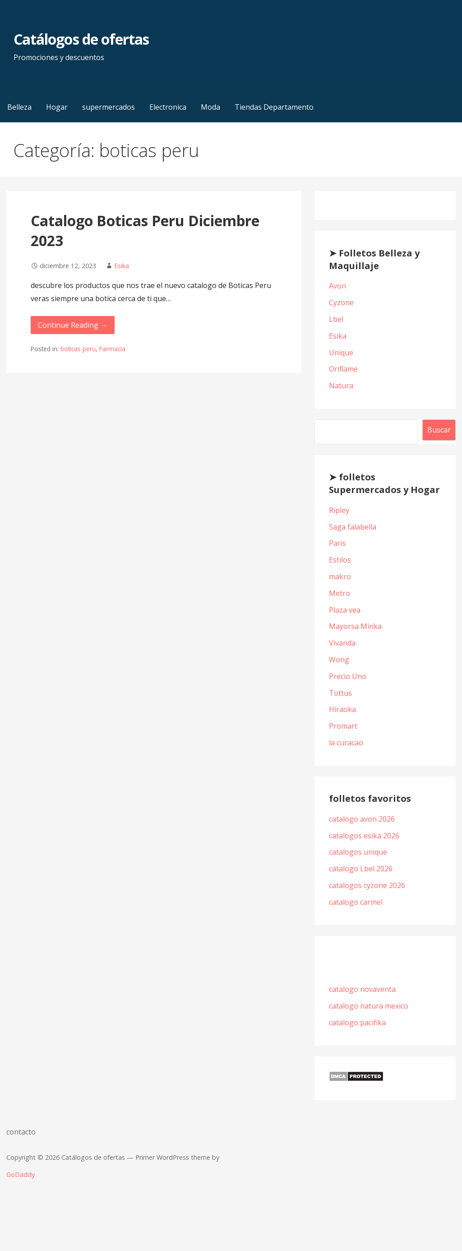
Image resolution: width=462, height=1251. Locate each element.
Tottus (340, 693)
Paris (337, 543)
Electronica (167, 107)
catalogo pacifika (358, 1023)
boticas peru (78, 348)
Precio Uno (347, 676)
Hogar (57, 107)
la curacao (346, 743)
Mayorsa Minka (355, 626)
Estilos (340, 560)
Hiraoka (342, 709)
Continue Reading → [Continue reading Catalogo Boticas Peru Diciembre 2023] (72, 325)
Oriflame (343, 369)
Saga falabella (352, 527)
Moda (210, 107)
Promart (343, 726)
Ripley (339, 510)
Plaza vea (344, 610)
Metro (339, 593)
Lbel (336, 319)
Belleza (19, 107)
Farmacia (112, 348)
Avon (337, 286)
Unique (341, 353)
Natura (341, 386)
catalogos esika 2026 (364, 836)
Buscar (439, 430)
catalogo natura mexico (368, 1006)
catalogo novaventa (362, 989)
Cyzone (341, 302)
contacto (21, 1132)
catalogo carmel (356, 902)
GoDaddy (20, 1174)
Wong (339, 660)
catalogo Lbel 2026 (361, 869)
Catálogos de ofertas (81, 39)
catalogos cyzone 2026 (367, 885)
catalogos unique (358, 852)
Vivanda (342, 643)
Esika (121, 265)
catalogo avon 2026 (362, 819)
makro (340, 576)
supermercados (108, 107)
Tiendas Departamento (274, 107)
